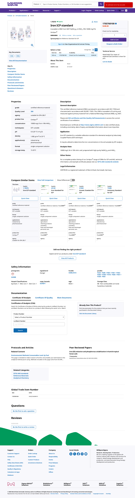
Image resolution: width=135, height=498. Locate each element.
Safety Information (15, 77)
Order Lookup (99, 10)
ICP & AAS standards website (108, 162)
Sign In (60, 44)
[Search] (101, 4)
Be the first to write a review (24, 427)
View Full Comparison (45, 180)
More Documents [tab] (64, 298)
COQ (18, 56)
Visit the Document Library (87, 313)
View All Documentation (18, 61)
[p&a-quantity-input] (114, 35)
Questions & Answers (15, 88)
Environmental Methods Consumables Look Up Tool (30, 355)
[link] (17, 453)
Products (10, 15)
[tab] (12, 15)
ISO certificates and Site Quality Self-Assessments (86, 118)
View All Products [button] (67, 258)
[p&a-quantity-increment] (124, 35)
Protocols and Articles (16, 83)
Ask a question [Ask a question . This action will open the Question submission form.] (77, 35)
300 (32, 111)
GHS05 (13, 277)
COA (11, 56)
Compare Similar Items (16, 74)
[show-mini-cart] (123, 10)
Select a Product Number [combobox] (23, 317)
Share (95, 22)
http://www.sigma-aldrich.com (92, 125)
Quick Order (111, 10)
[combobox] (68, 4)
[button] (86, 10)
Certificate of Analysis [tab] (21, 298)
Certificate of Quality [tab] (44, 298)
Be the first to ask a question (23, 411)
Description (12, 71)
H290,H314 (72, 273)
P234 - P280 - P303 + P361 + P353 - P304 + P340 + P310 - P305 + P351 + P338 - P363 (109, 275)
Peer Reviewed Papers (16, 85)
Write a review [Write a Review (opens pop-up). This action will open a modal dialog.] (66, 35)
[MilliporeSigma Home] (15, 4)
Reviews (11, 91)
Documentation (13, 80)
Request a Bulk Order (114, 44)
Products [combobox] (36, 4)
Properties (11, 69)
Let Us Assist (107, 62)
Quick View (25, 198)
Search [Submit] (20, 330)
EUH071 (42, 283)
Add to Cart (114, 40)
